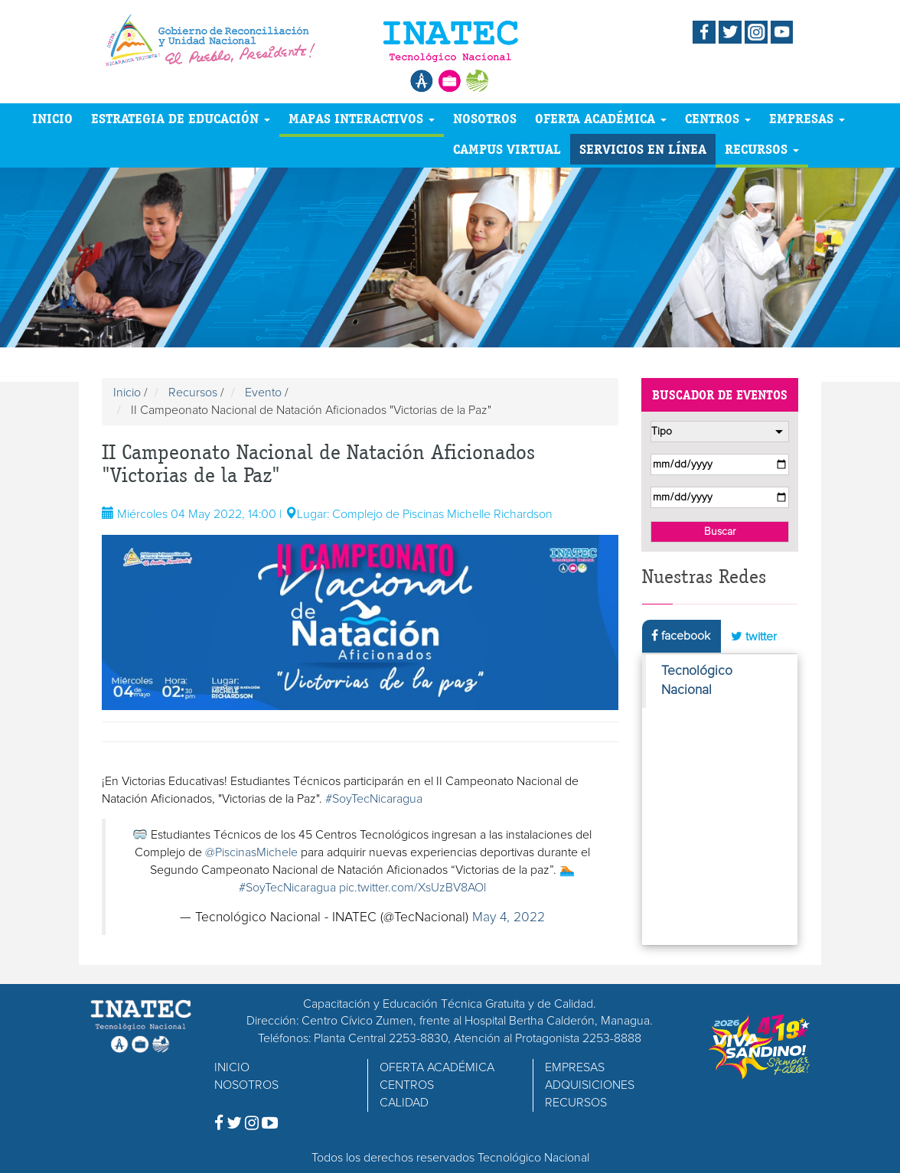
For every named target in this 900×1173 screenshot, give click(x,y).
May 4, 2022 (508, 917)
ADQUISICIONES (589, 1085)
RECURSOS (762, 149)
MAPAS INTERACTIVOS (362, 118)
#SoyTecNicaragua (373, 799)
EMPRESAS (807, 118)
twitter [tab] (754, 636)
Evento (263, 392)
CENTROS (718, 118)
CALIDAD (404, 1102)
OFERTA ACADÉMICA (601, 118)
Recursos (192, 392)
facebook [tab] (680, 635)
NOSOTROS (485, 118)
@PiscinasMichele (251, 852)
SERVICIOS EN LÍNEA (642, 149)
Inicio (127, 392)
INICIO (52, 118)
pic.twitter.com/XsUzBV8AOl (412, 887)
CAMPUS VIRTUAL (507, 149)
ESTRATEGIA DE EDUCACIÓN (180, 118)
